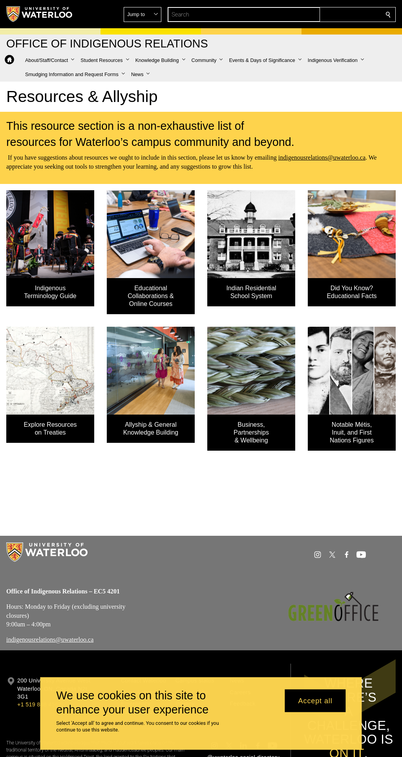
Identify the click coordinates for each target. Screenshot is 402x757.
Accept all (315, 700)
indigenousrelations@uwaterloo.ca (321, 157)
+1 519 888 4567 (39, 704)
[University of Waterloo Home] (39, 14)
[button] (331, 14)
